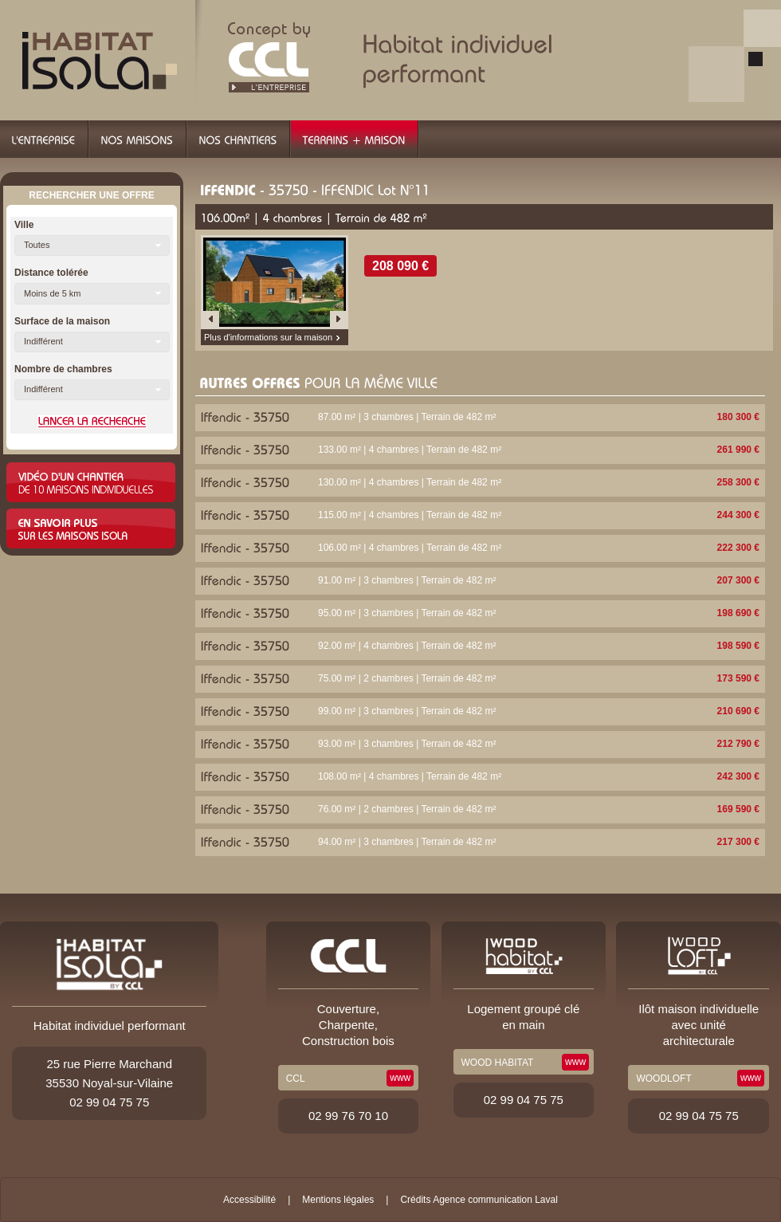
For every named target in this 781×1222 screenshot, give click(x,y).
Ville (23, 224)
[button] (92, 245)
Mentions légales (338, 1199)
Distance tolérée (51, 272)
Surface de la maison (62, 321)
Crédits (415, 1199)
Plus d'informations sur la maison (268, 337)
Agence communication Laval (495, 1199)
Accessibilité (249, 1199)
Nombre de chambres (63, 369)
